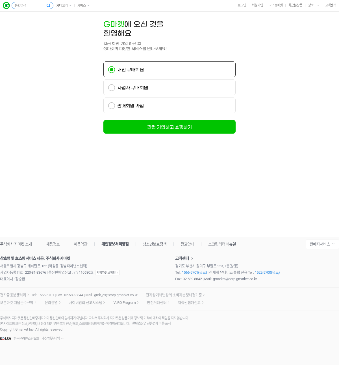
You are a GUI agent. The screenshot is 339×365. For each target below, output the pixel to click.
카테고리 (62, 6)
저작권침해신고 (189, 302)
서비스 (81, 6)
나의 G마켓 (275, 5)
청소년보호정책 (154, 244)
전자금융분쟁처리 (13, 295)
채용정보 (53, 244)
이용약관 (80, 244)
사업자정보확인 (107, 272)
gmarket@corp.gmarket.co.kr (235, 279)
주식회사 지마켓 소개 (16, 244)
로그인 (242, 5)
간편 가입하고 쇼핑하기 (169, 127)
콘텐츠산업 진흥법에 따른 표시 (151, 324)
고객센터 (330, 5)
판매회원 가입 (130, 105)
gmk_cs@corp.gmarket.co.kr (115, 295)
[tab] (169, 69)
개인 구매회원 (130, 69)
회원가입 (257, 5)
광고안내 (187, 244)
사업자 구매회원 (132, 87)
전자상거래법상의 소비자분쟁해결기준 (174, 295)
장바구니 (313, 5)
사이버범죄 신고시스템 (85, 302)
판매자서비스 (320, 244)
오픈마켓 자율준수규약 (16, 302)
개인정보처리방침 (115, 244)
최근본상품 (295, 5)
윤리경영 (51, 302)
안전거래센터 (156, 302)
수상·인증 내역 (51, 338)
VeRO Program (124, 302)
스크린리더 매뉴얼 (222, 244)
